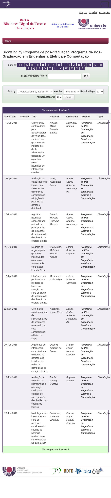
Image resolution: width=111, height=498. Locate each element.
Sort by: (11, 91)
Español (93, 12)
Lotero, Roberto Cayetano (71, 250)
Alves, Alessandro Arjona (55, 181)
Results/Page (87, 91)
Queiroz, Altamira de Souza (56, 348)
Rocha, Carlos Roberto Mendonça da (71, 185)
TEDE (8, 40)
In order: (58, 91)
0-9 (20, 65)
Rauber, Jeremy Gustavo (54, 380)
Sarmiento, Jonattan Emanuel (55, 416)
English (83, 12)
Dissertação (103, 122)
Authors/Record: (46, 97)
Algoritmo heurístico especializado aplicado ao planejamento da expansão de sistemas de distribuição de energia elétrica (39, 227)
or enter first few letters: (34, 75)
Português (104, 12)
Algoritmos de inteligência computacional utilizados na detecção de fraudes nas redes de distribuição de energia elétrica (39, 357)
